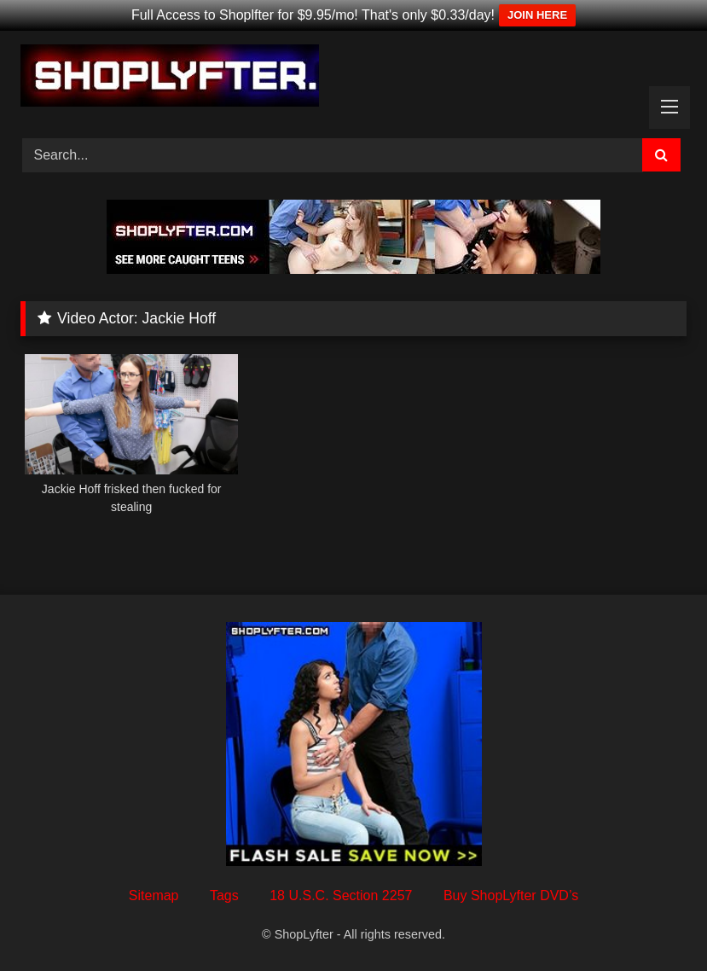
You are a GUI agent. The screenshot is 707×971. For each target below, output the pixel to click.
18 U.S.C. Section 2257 (340, 895)
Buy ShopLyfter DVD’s (510, 895)
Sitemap (154, 895)
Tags (224, 895)
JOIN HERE (537, 15)
